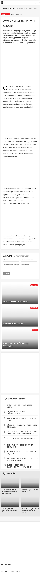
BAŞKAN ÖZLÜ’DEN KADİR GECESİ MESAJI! (18, 405)
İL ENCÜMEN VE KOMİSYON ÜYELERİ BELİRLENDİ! (19, 445)
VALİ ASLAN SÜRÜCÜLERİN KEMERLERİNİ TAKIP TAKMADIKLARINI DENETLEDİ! (20, 432)
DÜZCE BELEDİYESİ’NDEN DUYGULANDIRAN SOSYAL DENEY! (18, 465)
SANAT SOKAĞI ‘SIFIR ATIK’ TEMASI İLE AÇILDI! (20, 419)
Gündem (34, 285)
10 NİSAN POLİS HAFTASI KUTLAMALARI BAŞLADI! (20, 452)
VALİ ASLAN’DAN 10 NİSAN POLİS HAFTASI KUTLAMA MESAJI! (21, 459)
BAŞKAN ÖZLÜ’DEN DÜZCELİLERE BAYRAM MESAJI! (17, 412)
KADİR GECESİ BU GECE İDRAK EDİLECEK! (21, 438)
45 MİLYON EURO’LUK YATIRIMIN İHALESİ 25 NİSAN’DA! (20, 425)
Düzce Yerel (5, 14)
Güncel (34, 330)
